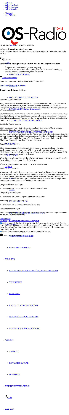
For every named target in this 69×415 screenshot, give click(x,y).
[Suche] (8, 398)
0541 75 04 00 (10, 15)
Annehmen (4, 85)
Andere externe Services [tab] (9, 168)
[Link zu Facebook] (11, 5)
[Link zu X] (8, 3)
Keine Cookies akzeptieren (29, 221)
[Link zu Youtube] (11, 9)
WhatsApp (9, 13)
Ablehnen (11, 85)
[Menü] (9, 409)
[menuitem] (37, 13)
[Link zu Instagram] (11, 7)
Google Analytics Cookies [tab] (9, 144)
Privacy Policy (5, 219)
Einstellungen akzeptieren (9, 221)
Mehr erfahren (20, 85)
